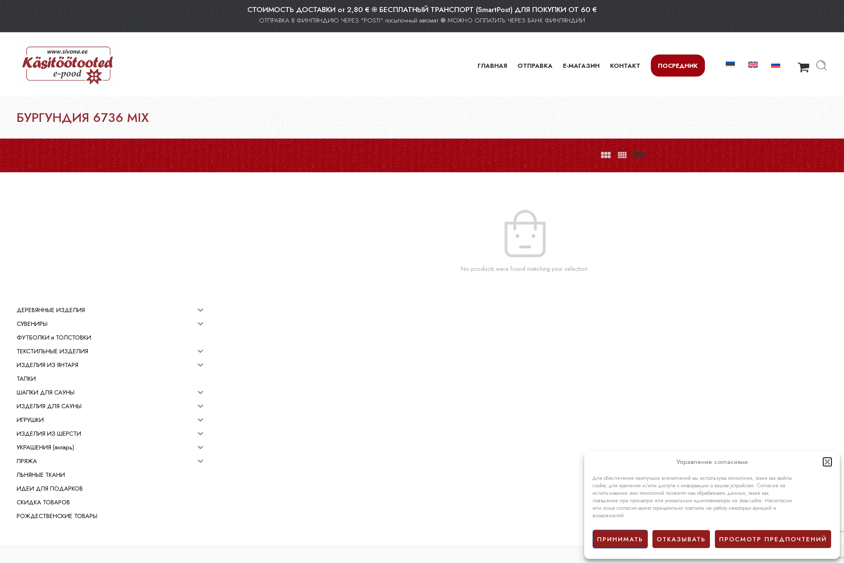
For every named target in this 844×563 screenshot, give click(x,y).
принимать (620, 539)
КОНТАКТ (625, 65)
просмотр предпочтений (773, 539)
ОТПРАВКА (535, 65)
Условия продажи (448, 491)
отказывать (681, 539)
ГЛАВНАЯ (492, 65)
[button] (827, 462)
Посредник (678, 65)
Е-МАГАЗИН (581, 65)
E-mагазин (439, 482)
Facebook (438, 510)
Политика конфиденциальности (466, 500)
